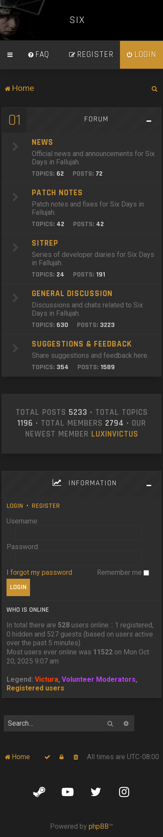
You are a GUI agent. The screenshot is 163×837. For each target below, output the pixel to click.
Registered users (35, 688)
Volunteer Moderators (99, 679)
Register (46, 505)
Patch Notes (57, 192)
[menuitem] (38, 55)
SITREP (45, 243)
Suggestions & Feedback (82, 344)
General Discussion (72, 293)
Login (15, 505)
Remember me (123, 572)
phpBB (99, 826)
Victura (46, 679)
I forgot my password (39, 572)
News (42, 142)
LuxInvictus (114, 434)
